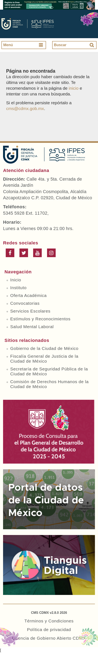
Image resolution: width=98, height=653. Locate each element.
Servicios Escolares (30, 311)
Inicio (15, 279)
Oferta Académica (28, 295)
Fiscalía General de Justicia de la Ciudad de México (44, 358)
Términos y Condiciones (49, 621)
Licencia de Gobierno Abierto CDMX (49, 638)
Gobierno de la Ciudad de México (44, 348)
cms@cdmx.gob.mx (25, 108)
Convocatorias (24, 303)
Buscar (60, 45)
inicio (74, 88)
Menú (8, 45)
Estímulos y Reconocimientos (40, 318)
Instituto (18, 287)
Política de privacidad (49, 629)
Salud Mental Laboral (32, 326)
